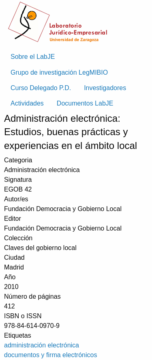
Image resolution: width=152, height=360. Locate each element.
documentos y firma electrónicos (50, 354)
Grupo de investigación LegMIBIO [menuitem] (59, 72)
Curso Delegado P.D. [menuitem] (41, 87)
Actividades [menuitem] (27, 103)
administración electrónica (41, 345)
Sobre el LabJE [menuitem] (33, 56)
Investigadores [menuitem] (105, 87)
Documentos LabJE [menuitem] (85, 103)
